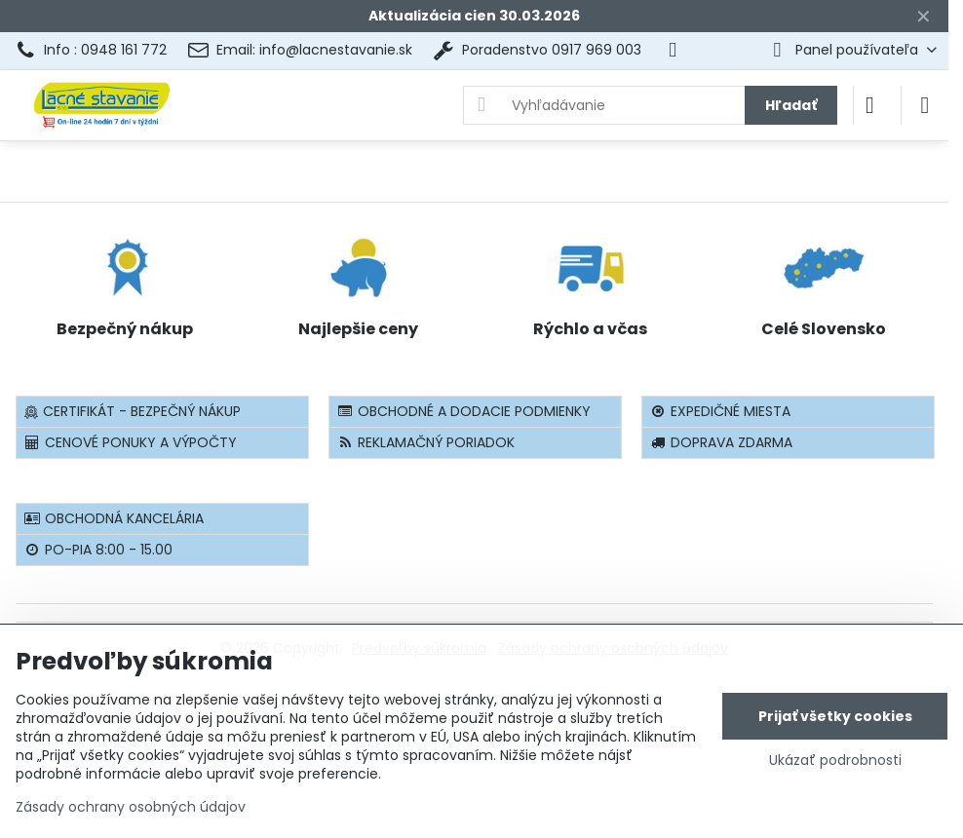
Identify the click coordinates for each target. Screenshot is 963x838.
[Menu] (925, 105)
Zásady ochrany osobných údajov (131, 807)
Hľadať (791, 105)
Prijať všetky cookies (835, 716)
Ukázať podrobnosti (835, 760)
